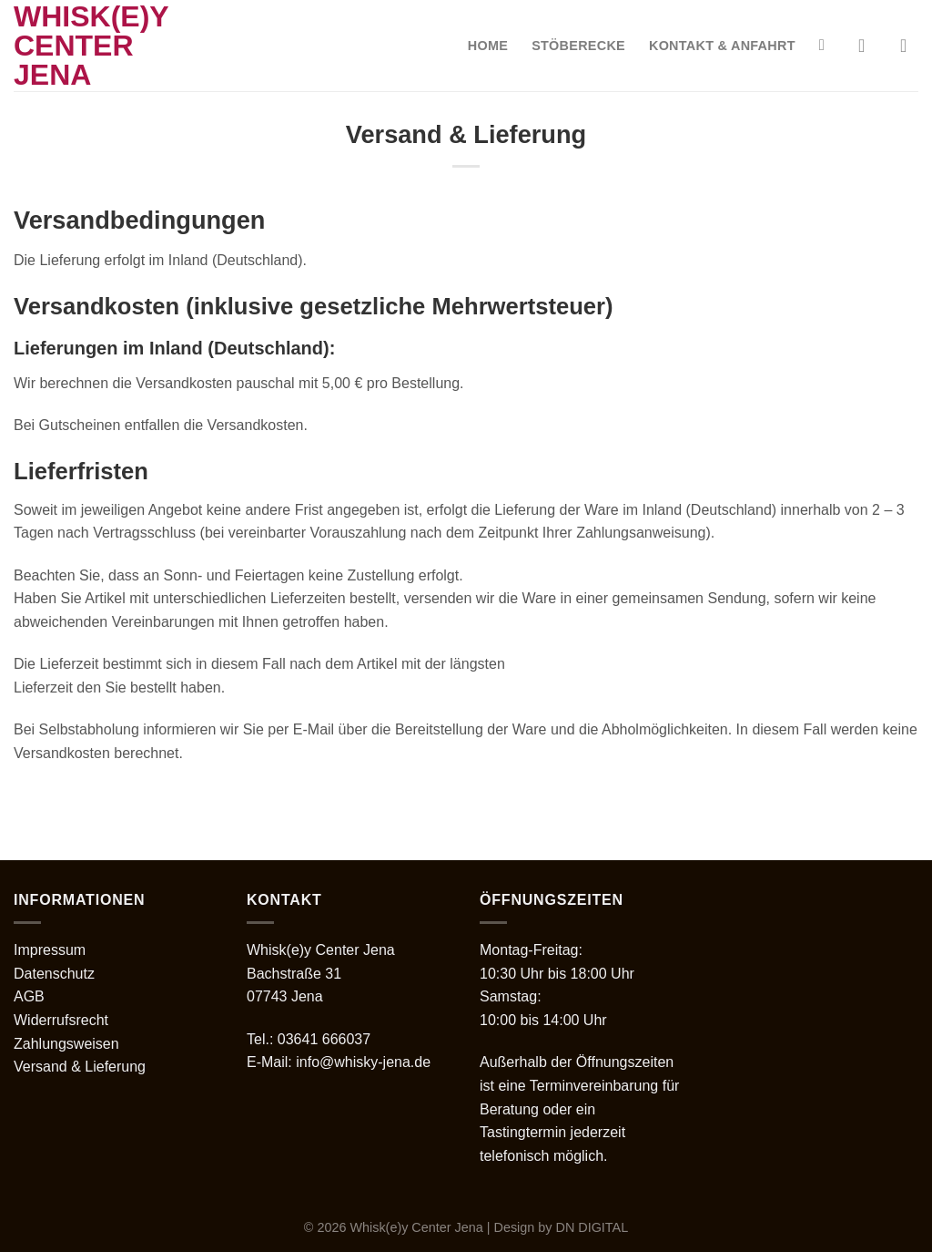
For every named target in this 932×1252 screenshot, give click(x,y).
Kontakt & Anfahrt (722, 45)
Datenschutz (54, 973)
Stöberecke (578, 45)
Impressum (50, 950)
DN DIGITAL (592, 1227)
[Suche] (827, 46)
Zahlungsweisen (66, 1044)
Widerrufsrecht (61, 1020)
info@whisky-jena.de (363, 1062)
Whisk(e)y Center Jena (91, 45)
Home (488, 45)
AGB (29, 996)
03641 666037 (324, 1039)
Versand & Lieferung (80, 1066)
